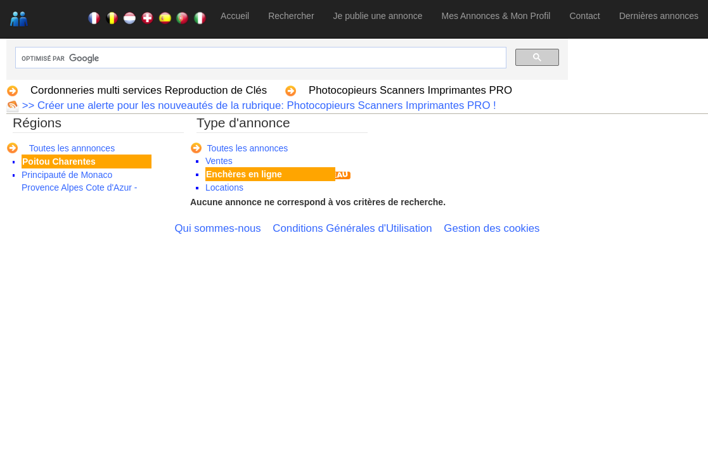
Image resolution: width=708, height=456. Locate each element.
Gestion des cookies (491, 228)
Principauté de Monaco (67, 175)
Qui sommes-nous (218, 228)
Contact (584, 16)
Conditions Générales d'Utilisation (352, 228)
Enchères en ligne (244, 174)
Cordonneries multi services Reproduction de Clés (148, 90)
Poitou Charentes (59, 161)
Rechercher (291, 16)
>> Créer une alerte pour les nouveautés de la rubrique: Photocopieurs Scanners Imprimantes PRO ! (257, 105)
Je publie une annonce (378, 16)
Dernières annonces (658, 16)
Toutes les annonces (247, 148)
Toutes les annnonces (72, 148)
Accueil (235, 16)
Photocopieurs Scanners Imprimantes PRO (410, 90)
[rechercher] (260, 59)
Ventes (219, 161)
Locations (224, 187)
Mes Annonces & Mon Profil (495, 16)
